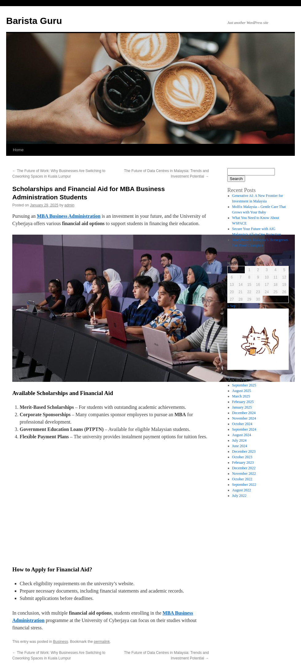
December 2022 (244, 468)
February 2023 (243, 462)
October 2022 (242, 479)
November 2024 (244, 418)
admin (69, 205)
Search (236, 178)
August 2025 (241, 391)
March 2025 (241, 396)
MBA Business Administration (68, 216)
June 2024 (239, 446)
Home (18, 150)
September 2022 (244, 484)
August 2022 (241, 490)
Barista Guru (34, 21)
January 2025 (242, 407)
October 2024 (242, 424)
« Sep (231, 306)
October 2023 (242, 457)
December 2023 (244, 451)
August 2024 (241, 435)
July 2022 (239, 495)
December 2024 (244, 413)
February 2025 (243, 402)
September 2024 (244, 429)
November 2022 (244, 473)
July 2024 (239, 440)
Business (60, 641)
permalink (102, 641)
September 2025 (244, 385)
